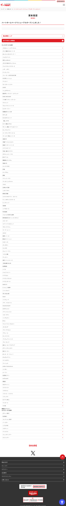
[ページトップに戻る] (62, 457)
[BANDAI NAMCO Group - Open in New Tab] (33, 486)
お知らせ (9, 9)
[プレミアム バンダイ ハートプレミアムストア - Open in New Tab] (33, 499)
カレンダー (5, 466)
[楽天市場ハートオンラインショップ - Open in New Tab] (33, 493)
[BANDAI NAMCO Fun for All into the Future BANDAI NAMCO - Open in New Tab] (61, 1)
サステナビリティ (6, 476)
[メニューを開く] (64, 5)
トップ (2, 9)
